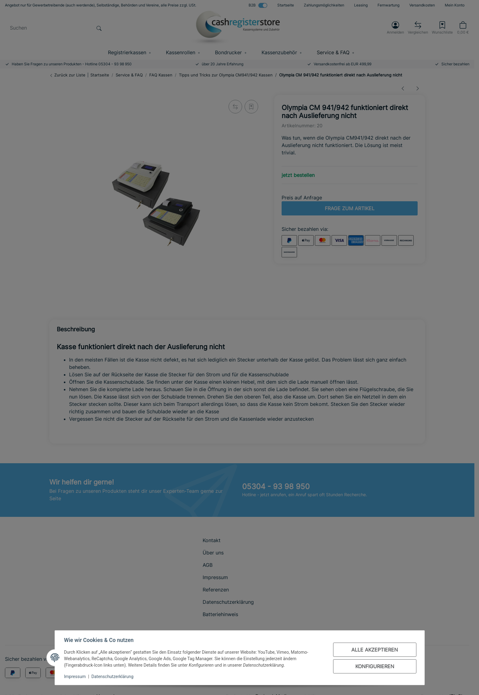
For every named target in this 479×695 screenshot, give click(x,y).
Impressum (75, 676)
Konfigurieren (374, 666)
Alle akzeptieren (374, 650)
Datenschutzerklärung (113, 676)
